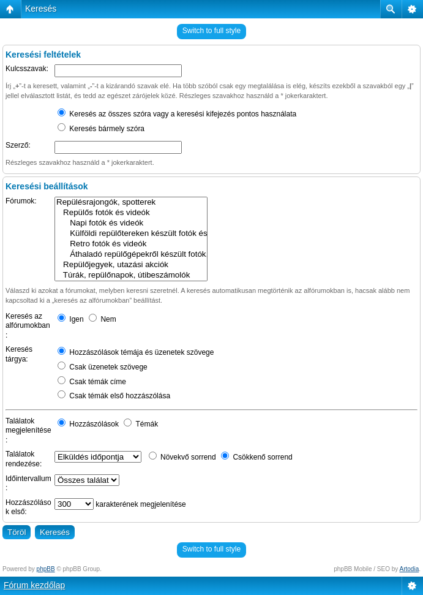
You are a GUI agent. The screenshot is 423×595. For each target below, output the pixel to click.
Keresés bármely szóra (101, 128)
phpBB (46, 569)
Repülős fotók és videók (131, 213)
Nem (102, 319)
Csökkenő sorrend (257, 457)
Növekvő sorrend (182, 457)
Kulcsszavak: (27, 68)
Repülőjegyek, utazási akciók (131, 265)
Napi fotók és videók (131, 223)
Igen (71, 319)
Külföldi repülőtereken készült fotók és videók (131, 234)
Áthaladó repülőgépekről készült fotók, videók (131, 254)
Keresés (40, 8)
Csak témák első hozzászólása (114, 396)
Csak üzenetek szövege (103, 367)
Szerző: (18, 145)
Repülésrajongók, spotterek (131, 202)
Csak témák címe (92, 381)
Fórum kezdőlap (34, 585)
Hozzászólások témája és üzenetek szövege (136, 352)
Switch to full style (211, 30)
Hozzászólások (88, 424)
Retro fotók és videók (131, 244)
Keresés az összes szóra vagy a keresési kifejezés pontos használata (177, 114)
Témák (141, 424)
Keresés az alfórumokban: (28, 325)
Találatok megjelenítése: (28, 430)
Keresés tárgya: (19, 354)
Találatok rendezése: (24, 459)
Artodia (409, 569)
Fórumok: (21, 201)
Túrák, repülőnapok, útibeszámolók (131, 275)
